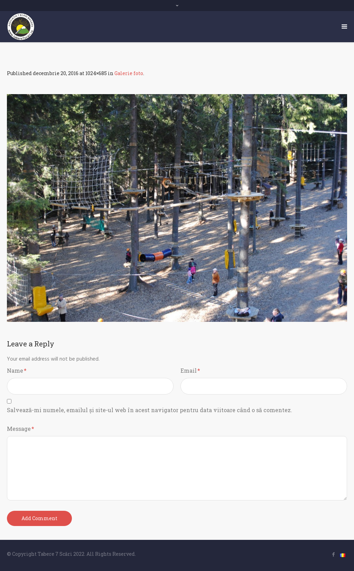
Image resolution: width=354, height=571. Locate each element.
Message (20, 428)
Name (17, 370)
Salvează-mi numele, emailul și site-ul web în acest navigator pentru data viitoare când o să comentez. (149, 410)
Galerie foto (128, 73)
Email (190, 370)
